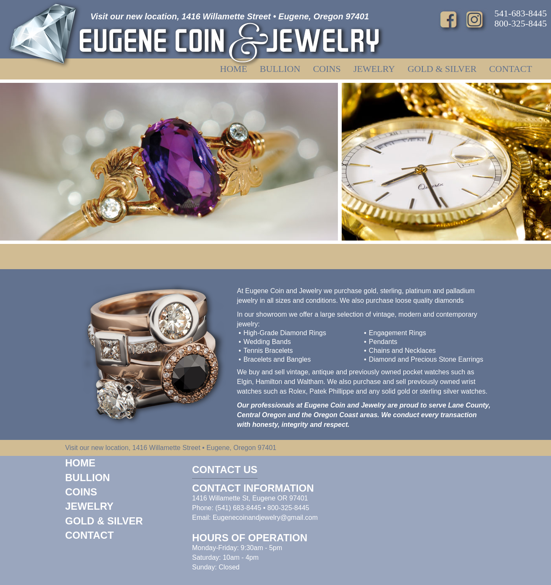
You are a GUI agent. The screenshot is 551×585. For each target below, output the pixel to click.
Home (233, 69)
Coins (327, 69)
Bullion (280, 69)
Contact (510, 69)
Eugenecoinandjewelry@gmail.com (265, 517)
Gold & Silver (442, 69)
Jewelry (374, 69)
